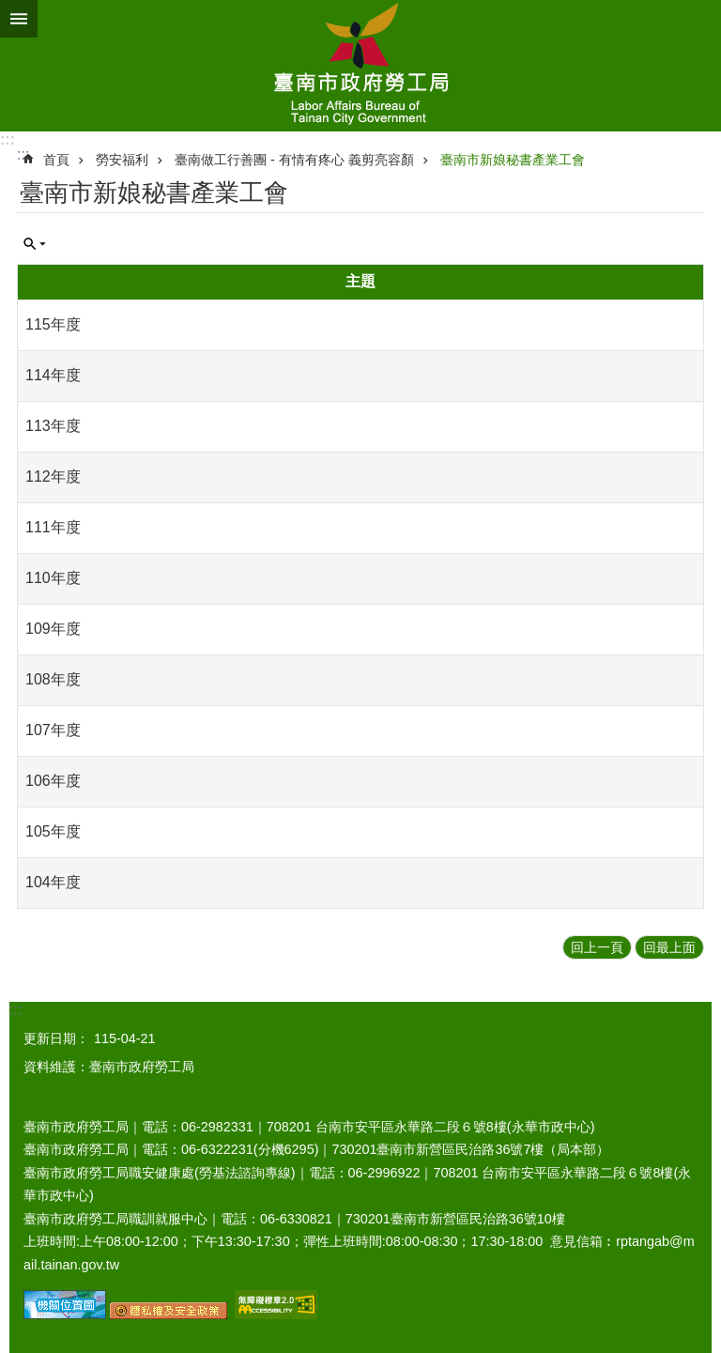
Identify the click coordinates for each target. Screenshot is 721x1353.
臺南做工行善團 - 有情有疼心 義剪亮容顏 (294, 159)
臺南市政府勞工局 (360, 65)
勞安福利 (122, 159)
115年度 (53, 324)
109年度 (53, 629)
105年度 (53, 831)
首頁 (56, 159)
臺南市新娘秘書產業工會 (512, 159)
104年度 (53, 882)
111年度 (53, 527)
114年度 (53, 375)
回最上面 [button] (669, 947)
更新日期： (56, 1038)
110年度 (53, 578)
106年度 (53, 781)
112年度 (53, 476)
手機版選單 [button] (19, 19)
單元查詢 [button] (35, 244)
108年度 (53, 679)
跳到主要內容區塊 (9, 9)
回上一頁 (597, 947)
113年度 (53, 426)
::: (7, 139)
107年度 (53, 730)
